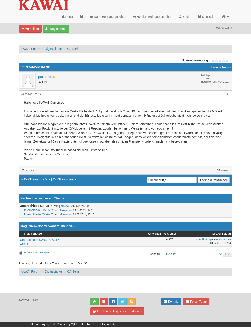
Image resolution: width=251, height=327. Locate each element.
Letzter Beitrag (202, 239)
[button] (225, 16)
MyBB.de (51, 324)
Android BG (108, 324)
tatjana (24, 243)
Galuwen (65, 210)
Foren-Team (196, 301)
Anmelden (30, 29)
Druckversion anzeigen (36, 252)
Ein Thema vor (63, 179)
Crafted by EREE (87, 324)
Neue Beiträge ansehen (108, 16)
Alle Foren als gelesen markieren (117, 311)
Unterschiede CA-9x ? (38, 210)
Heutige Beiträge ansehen (152, 16)
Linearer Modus (221, 67)
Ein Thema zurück (37, 179)
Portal (67, 16)
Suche (185, 16)
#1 (228, 94)
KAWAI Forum (30, 49)
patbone (45, 77)
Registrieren (55, 29)
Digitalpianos (53, 49)
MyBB (74, 324)
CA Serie (73, 49)
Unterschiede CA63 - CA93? (39, 240)
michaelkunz (223, 239)
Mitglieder (207, 16)
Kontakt (171, 301)
